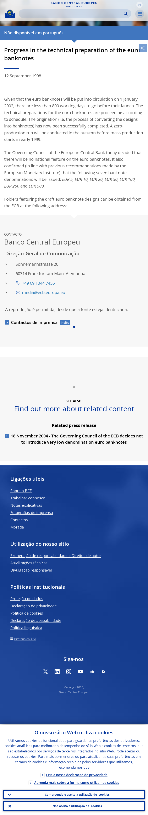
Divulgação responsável (31, 570)
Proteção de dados (26, 598)
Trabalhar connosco (27, 497)
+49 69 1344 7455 (38, 283)
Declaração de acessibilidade (35, 620)
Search (125, 13)
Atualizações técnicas (29, 562)
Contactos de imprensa (34, 322)
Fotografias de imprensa (31, 512)
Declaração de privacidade (33, 605)
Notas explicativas (26, 505)
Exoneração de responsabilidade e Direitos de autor (55, 555)
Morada (17, 527)
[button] (139, 5)
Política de (26, 613)
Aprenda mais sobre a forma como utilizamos (76, 781)
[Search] (71, 13)
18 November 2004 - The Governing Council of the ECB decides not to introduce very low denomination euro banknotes (77, 439)
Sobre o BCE (21, 490)
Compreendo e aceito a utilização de (77, 794)
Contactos (19, 519)
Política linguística (26, 627)
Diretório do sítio (25, 639)
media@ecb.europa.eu (43, 292)
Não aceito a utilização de (77, 806)
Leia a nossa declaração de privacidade (77, 774)
